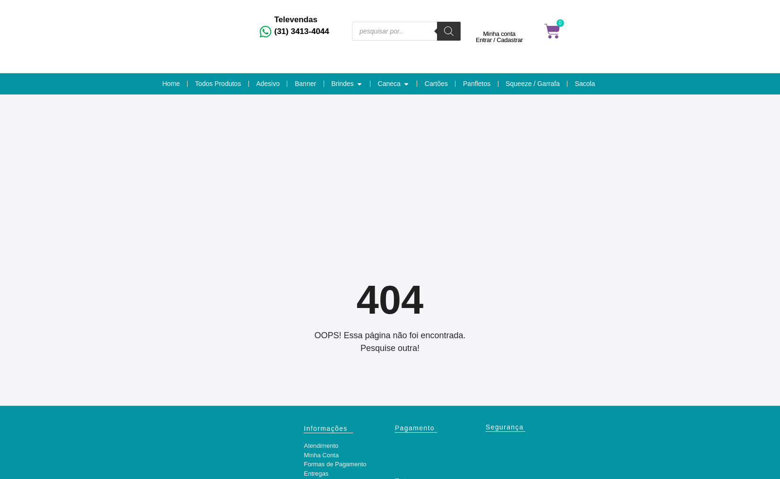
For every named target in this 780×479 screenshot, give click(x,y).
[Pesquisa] (449, 31)
